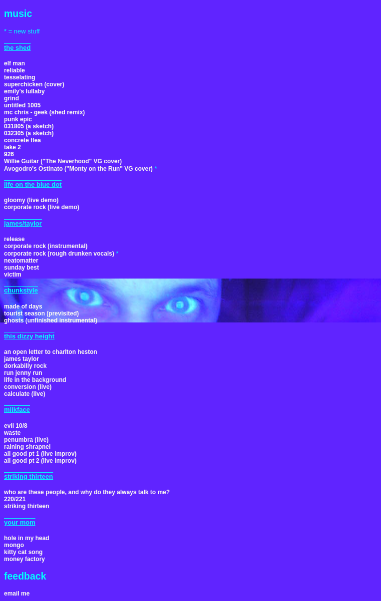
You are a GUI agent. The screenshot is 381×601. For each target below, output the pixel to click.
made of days (23, 306)
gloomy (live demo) (31, 200)
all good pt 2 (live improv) (40, 460)
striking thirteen (26, 506)
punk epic (18, 119)
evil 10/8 (15, 425)
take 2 (12, 147)
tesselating (19, 77)
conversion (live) (27, 386)
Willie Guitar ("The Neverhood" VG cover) (63, 161)
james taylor (21, 358)
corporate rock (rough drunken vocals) (59, 253)
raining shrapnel (27, 446)
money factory (24, 559)
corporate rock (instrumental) (45, 246)
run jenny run (23, 372)
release (14, 239)
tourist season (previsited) (41, 313)
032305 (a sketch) (28, 133)
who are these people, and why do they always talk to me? (87, 492)
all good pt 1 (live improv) (40, 453)
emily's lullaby (24, 91)
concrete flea (22, 140)
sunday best (21, 267)
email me (16, 593)
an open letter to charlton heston (50, 351)
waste (12, 432)
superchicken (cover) (34, 84)
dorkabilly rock (25, 365)
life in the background (35, 379)
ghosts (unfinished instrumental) (50, 320)
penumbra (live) (26, 439)
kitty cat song (23, 552)
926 (9, 154)
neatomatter (21, 260)
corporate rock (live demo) (41, 207)
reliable (14, 70)
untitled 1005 (22, 105)
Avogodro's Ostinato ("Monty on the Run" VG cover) (78, 168)
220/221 (14, 499)
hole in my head (26, 538)
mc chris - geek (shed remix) (44, 112)
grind (11, 98)
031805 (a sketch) (28, 126)
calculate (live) (24, 393)
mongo (14, 545)
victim (12, 274)
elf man (14, 63)
